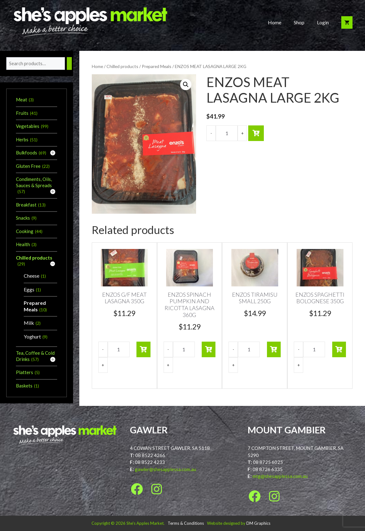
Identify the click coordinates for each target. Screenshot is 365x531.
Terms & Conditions (186, 523)
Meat (21, 99)
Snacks (23, 218)
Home (274, 22)
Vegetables (27, 126)
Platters (24, 372)
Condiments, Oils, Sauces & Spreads (34, 182)
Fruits (22, 113)
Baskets (24, 385)
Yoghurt (32, 336)
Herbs (22, 139)
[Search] (69, 63)
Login (323, 22)
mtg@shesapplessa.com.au (280, 476)
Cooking (24, 231)
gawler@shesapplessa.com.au (165, 469)
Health (23, 244)
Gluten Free (28, 166)
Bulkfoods (26, 152)
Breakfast (26, 204)
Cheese (31, 276)
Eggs (29, 289)
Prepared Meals (156, 66)
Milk (29, 323)
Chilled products (122, 66)
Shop (299, 22)
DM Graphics (258, 523)
